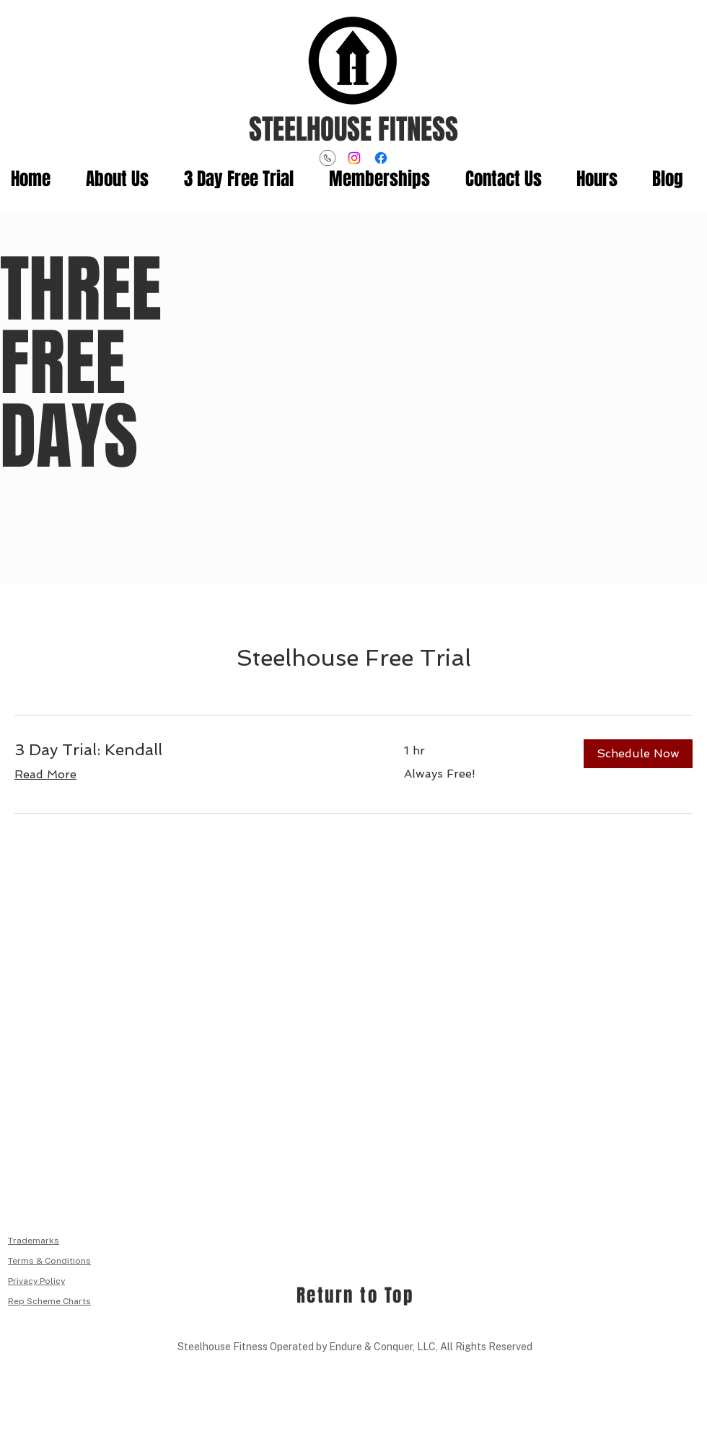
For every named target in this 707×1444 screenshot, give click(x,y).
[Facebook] (381, 158)
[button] (638, 753)
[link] (191, 749)
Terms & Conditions (49, 1261)
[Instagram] (354, 158)
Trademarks (33, 1241)
